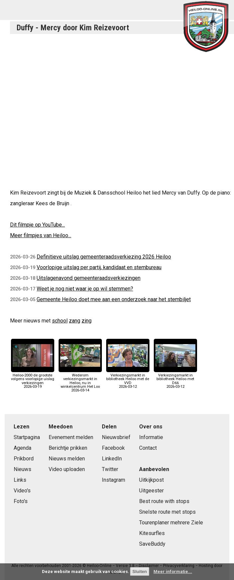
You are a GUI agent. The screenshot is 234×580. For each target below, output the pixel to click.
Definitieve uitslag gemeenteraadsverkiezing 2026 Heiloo (104, 257)
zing (87, 320)
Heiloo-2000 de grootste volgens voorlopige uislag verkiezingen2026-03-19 (32, 379)
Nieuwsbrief (116, 437)
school (60, 320)
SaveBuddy (152, 544)
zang (74, 320)
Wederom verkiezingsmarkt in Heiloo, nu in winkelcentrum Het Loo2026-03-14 (80, 380)
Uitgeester (151, 490)
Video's (22, 490)
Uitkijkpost (151, 480)
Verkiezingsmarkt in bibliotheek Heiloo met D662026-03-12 (175, 379)
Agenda (22, 448)
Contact (148, 448)
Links (20, 480)
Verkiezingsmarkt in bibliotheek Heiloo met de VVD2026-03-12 (127, 379)
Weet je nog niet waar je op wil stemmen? (85, 289)
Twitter (110, 469)
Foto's (21, 501)
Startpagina (27, 437)
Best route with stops (164, 501)
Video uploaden (67, 469)
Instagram (113, 480)
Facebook (113, 448)
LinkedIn (112, 458)
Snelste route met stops (167, 512)
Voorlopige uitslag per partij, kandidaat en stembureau (99, 267)
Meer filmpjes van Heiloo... (40, 235)
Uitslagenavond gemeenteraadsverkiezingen (88, 278)
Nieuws (22, 469)
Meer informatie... (172, 571)
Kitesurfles (152, 533)
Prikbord (24, 458)
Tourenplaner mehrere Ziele (171, 522)
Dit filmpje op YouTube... (37, 225)
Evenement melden (71, 437)
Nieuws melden (67, 458)
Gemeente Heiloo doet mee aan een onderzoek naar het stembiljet (114, 299)
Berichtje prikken (68, 448)
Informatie (151, 437)
